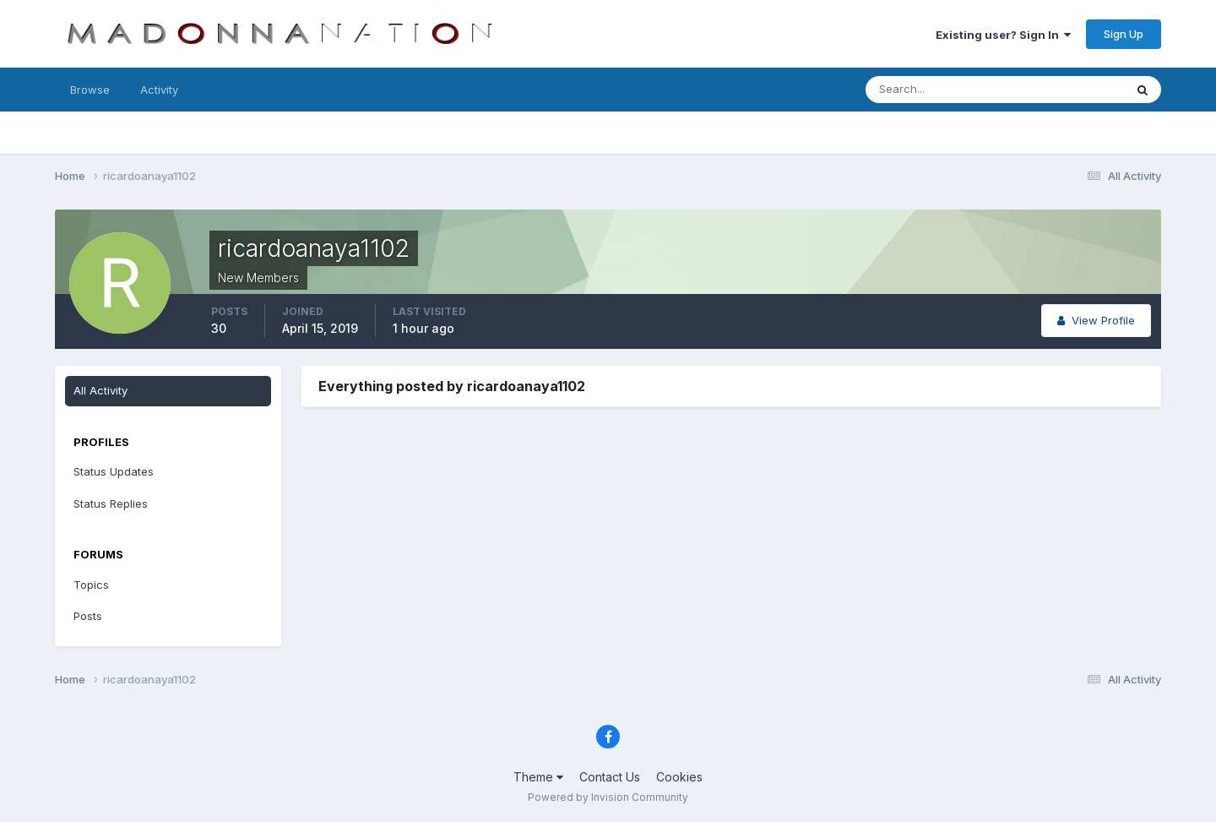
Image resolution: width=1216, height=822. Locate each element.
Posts (87, 616)
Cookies (679, 777)
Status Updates (113, 471)
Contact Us (609, 777)
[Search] (940, 89)
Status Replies (110, 503)
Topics (91, 584)
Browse (90, 89)
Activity (159, 89)
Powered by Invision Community (608, 797)
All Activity (100, 390)
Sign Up (1123, 34)
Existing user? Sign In (1003, 34)
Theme (538, 777)
